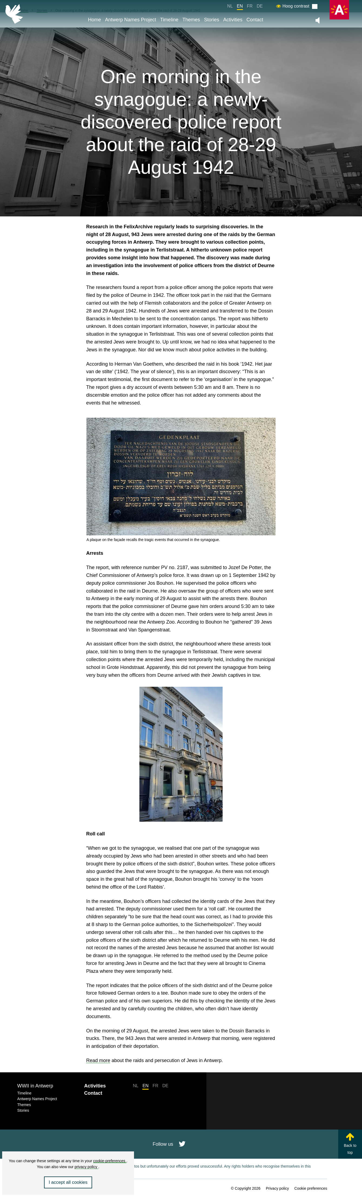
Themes (191, 19)
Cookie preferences (310, 1188)
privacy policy (86, 1167)
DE (260, 6)
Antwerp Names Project (130, 19)
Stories (211, 19)
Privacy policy (277, 1188)
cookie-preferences (109, 1161)
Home (94, 19)
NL (230, 6)
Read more (98, 1060)
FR (250, 6)
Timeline (169, 19)
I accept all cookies (68, 1182)
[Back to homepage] (14, 14)
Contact (254, 19)
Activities (232, 19)
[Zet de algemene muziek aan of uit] (317, 20)
